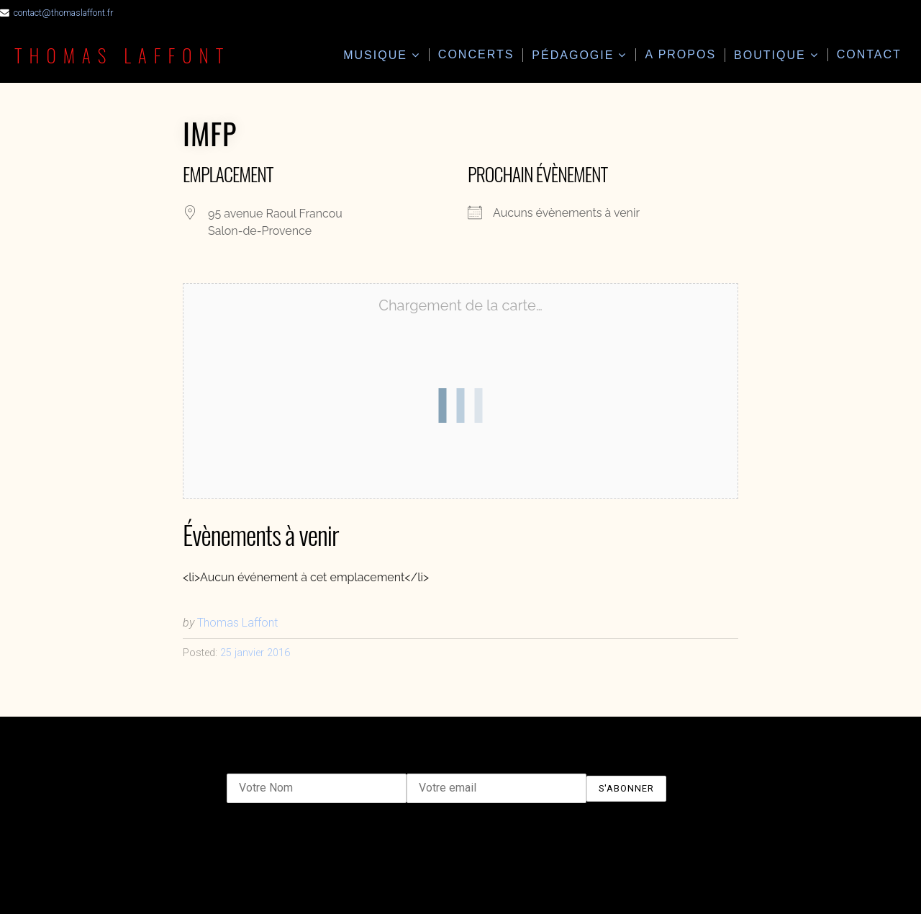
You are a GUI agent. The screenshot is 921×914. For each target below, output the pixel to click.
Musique (375, 55)
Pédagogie (573, 55)
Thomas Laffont (122, 55)
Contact (869, 54)
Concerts (476, 54)
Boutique (770, 55)
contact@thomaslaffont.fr (63, 12)
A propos (680, 54)
